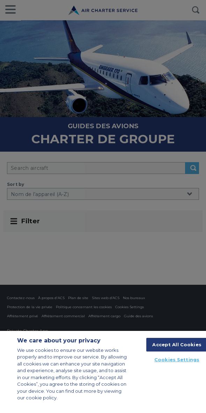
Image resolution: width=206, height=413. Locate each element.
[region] (103, 372)
